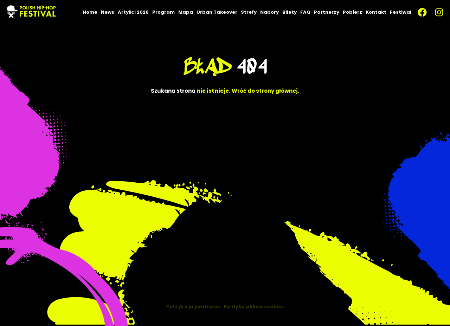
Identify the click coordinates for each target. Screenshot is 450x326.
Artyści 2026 (133, 12)
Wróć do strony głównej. (265, 90)
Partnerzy (326, 12)
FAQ (305, 12)
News (107, 12)
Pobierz (352, 12)
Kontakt (376, 12)
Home (90, 12)
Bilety (289, 12)
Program (163, 12)
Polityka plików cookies (254, 314)
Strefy (249, 12)
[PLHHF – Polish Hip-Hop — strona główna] (31, 12)
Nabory (269, 12)
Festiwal (400, 12)
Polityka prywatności (193, 314)
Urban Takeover (217, 12)
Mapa (185, 12)
